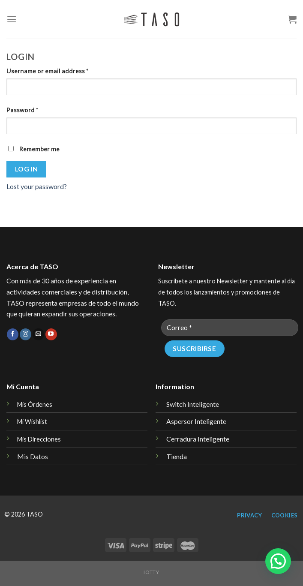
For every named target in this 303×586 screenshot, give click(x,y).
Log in (26, 169)
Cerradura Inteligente (197, 439)
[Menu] (11, 19)
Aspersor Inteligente (196, 421)
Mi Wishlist (32, 421)
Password (22, 110)
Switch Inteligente (192, 404)
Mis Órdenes (34, 404)
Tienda (176, 456)
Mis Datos (32, 456)
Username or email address (47, 71)
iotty (151, 572)
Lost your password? (36, 186)
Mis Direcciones (39, 439)
